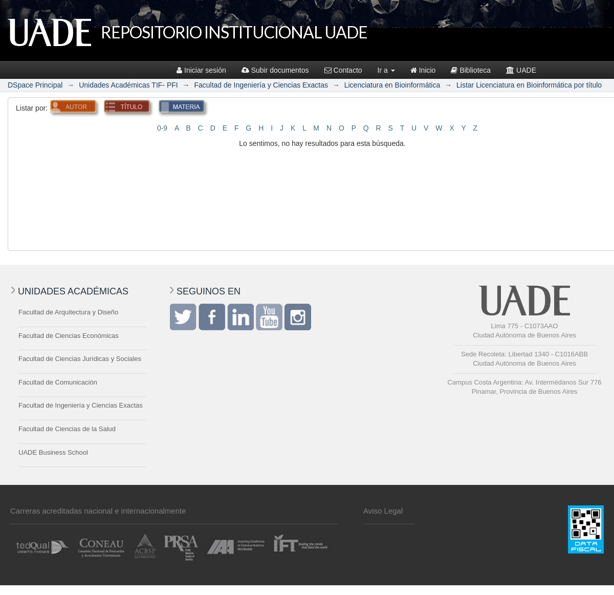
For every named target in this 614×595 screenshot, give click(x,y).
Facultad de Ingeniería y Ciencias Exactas (260, 85)
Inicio (423, 70)
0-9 (162, 128)
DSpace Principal (35, 85)
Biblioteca (471, 70)
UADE (521, 70)
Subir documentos (275, 70)
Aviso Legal (383, 510)
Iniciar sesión (201, 70)
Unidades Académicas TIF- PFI (128, 85)
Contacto (343, 70)
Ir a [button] (386, 70)
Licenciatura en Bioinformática (392, 85)
